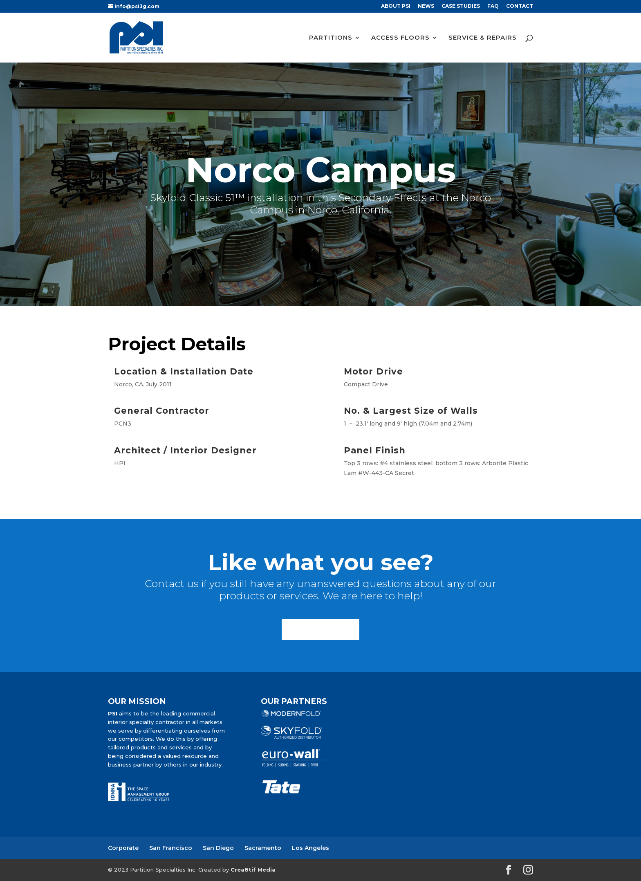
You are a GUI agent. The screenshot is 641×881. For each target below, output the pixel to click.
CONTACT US (320, 629)
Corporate (123, 848)
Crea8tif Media (253, 869)
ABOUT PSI (395, 6)
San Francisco (170, 848)
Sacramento (262, 848)
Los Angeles (310, 848)
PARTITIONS (330, 38)
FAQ (493, 6)
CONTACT (519, 6)
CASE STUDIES (461, 6)
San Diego (218, 848)
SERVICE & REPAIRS (482, 38)
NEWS (426, 6)
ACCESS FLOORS (400, 38)
